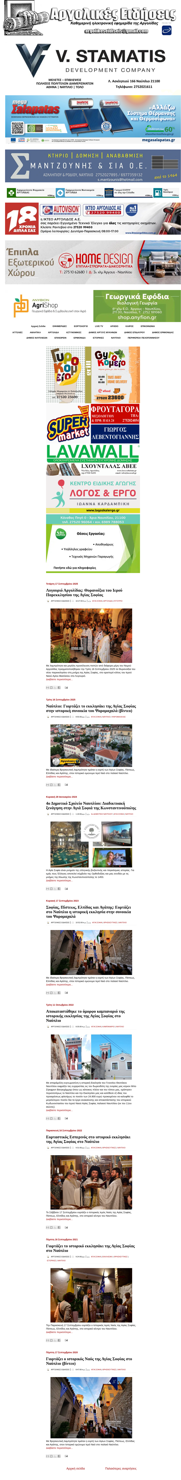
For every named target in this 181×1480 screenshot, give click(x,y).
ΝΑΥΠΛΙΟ (116, 338)
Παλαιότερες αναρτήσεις (121, 1468)
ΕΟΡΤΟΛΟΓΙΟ (81, 326)
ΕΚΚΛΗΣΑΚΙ (107, 1257)
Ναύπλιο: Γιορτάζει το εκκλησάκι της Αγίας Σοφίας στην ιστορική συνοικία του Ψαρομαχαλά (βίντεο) (91, 708)
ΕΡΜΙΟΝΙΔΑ (80, 338)
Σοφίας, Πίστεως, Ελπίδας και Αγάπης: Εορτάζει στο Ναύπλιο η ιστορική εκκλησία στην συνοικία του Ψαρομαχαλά (88, 912)
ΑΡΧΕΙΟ (114, 326)
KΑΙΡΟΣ (129, 326)
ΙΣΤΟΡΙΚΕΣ (98, 338)
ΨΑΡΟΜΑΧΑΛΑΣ (119, 717)
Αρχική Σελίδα (38, 326)
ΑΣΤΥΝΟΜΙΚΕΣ (74, 332)
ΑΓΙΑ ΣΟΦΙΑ (97, 601)
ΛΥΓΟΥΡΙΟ (118, 601)
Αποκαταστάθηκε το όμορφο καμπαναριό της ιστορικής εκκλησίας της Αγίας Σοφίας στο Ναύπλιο (85, 1016)
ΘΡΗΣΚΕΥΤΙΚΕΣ (110, 922)
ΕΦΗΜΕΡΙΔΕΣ (60, 326)
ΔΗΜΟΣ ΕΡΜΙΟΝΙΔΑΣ (163, 332)
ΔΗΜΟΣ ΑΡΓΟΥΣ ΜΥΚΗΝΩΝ (103, 332)
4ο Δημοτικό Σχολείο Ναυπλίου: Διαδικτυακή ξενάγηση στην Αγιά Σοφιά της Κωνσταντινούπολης (91, 805)
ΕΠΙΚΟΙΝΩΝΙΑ (148, 326)
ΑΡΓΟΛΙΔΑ (53, 332)
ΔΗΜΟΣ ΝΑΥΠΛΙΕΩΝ (36, 338)
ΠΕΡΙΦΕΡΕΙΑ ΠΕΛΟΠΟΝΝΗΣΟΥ (143, 338)
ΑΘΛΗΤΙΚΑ (35, 332)
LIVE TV (99, 326)
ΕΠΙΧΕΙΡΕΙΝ (60, 338)
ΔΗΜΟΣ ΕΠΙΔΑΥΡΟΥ (134, 332)
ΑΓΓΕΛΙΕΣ (17, 332)
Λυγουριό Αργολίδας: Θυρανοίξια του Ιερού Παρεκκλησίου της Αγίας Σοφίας (84, 592)
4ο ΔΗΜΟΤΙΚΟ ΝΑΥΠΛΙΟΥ (102, 814)
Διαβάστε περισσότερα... (59, 679)
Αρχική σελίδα (75, 1468)
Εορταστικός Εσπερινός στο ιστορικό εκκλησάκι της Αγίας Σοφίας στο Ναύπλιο (88, 1139)
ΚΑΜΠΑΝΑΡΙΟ (109, 1027)
